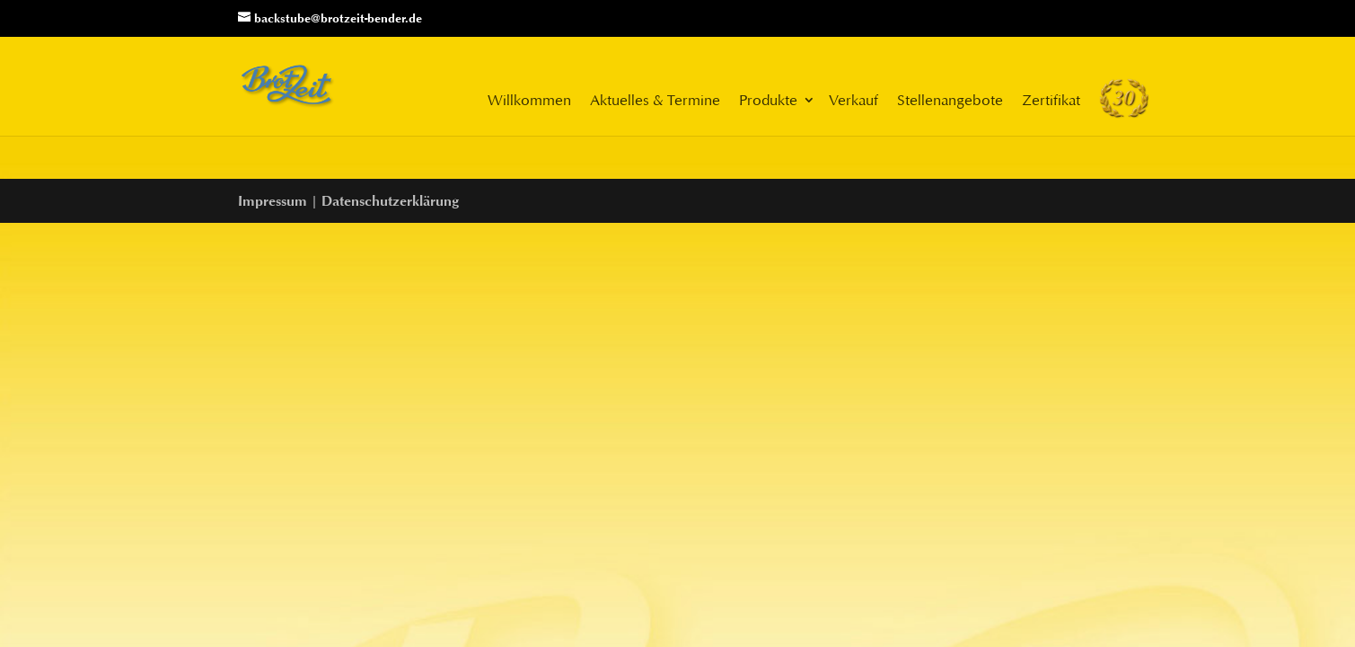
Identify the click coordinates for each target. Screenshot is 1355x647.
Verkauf (853, 100)
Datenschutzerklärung (390, 200)
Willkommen (529, 100)
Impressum (272, 200)
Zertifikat (1051, 100)
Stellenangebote (950, 100)
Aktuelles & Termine (655, 100)
